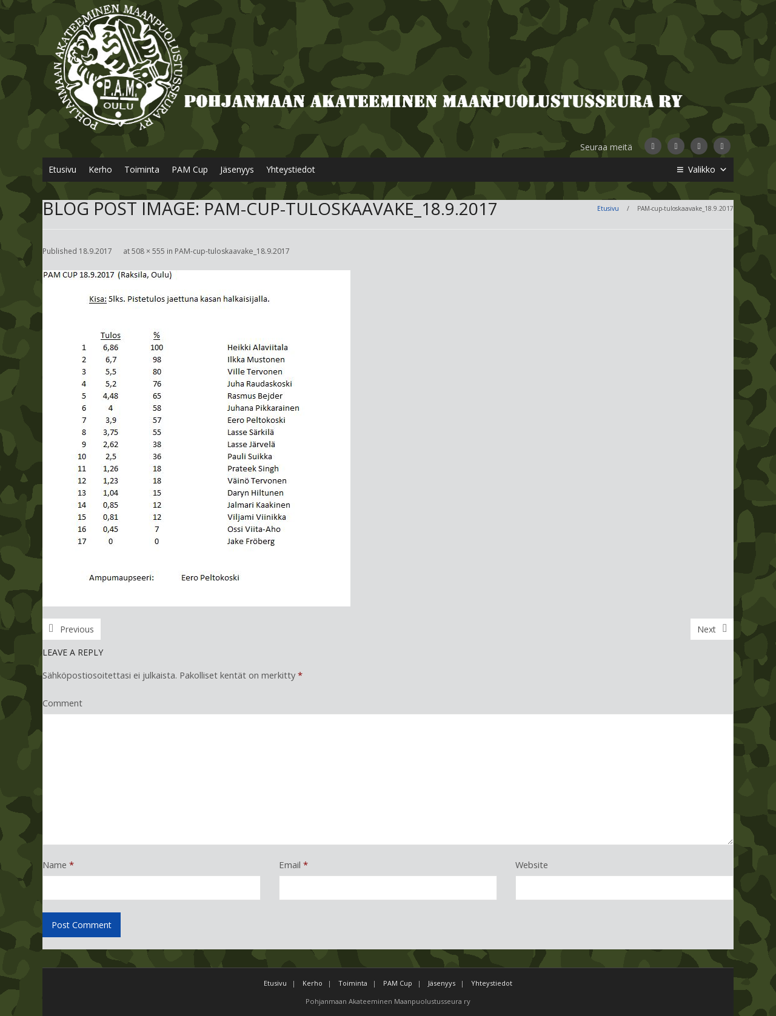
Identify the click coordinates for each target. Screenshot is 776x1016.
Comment (62, 703)
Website (531, 864)
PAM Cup (190, 169)
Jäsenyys (237, 169)
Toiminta (141, 169)
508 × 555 (148, 251)
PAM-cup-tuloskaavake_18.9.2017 (232, 251)
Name (58, 864)
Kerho (100, 169)
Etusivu (62, 169)
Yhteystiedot (290, 169)
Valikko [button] (708, 170)
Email (293, 864)
